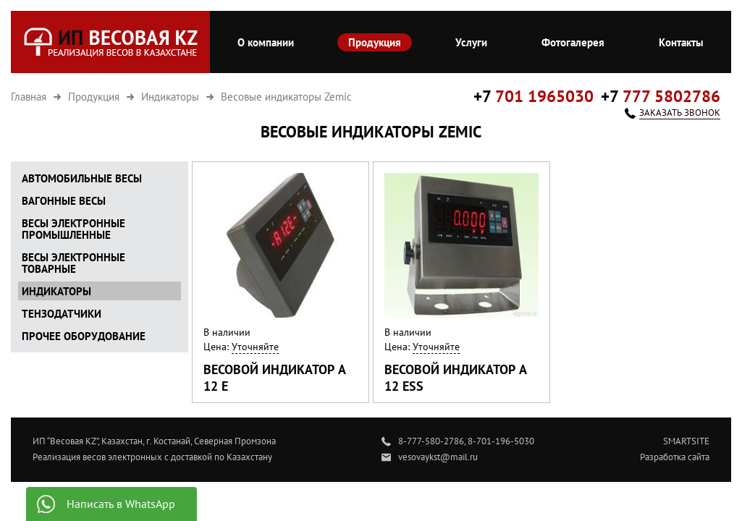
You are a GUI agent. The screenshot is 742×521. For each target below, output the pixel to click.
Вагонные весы (64, 201)
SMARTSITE (686, 441)
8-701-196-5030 (501, 441)
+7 (533, 96)
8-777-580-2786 (431, 441)
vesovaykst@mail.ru (438, 457)
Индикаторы (56, 291)
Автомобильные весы (82, 178)
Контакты (681, 42)
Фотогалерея (572, 42)
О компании (265, 42)
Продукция (374, 42)
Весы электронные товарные (73, 263)
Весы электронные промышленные (73, 229)
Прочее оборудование (84, 336)
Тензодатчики (61, 314)
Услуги (471, 42)
